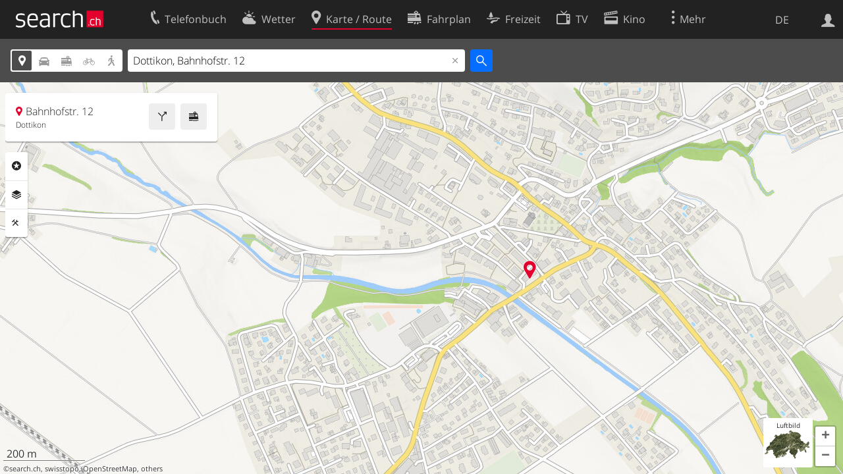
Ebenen (16, 195)
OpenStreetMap (110, 468)
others (152, 468)
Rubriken (16, 166)
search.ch (25, 468)
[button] (825, 436)
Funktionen (16, 223)
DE (782, 20)
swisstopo (62, 468)
